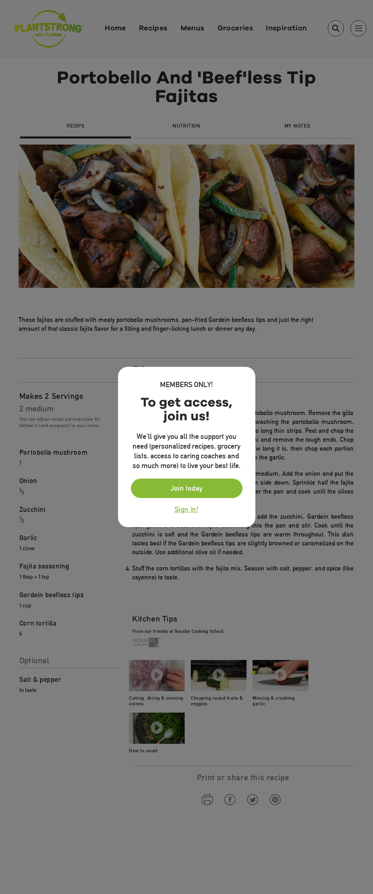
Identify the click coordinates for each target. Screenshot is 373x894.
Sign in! (186, 509)
